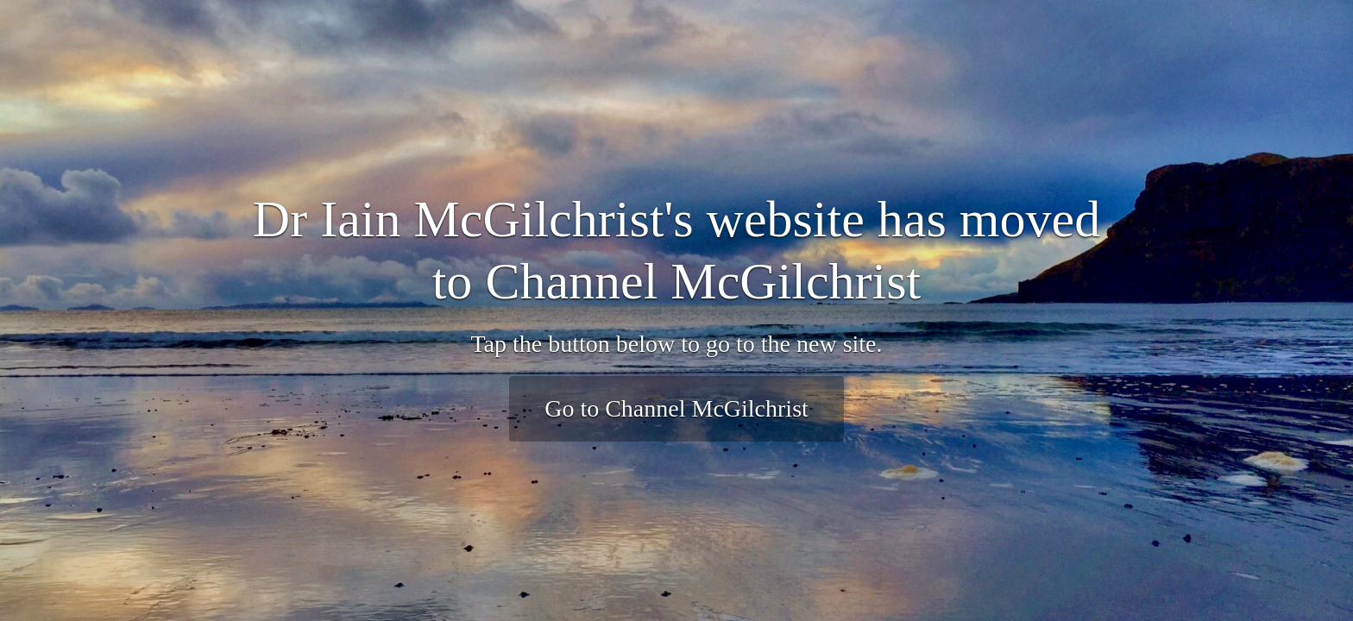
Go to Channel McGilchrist (676, 408)
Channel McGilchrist (703, 281)
